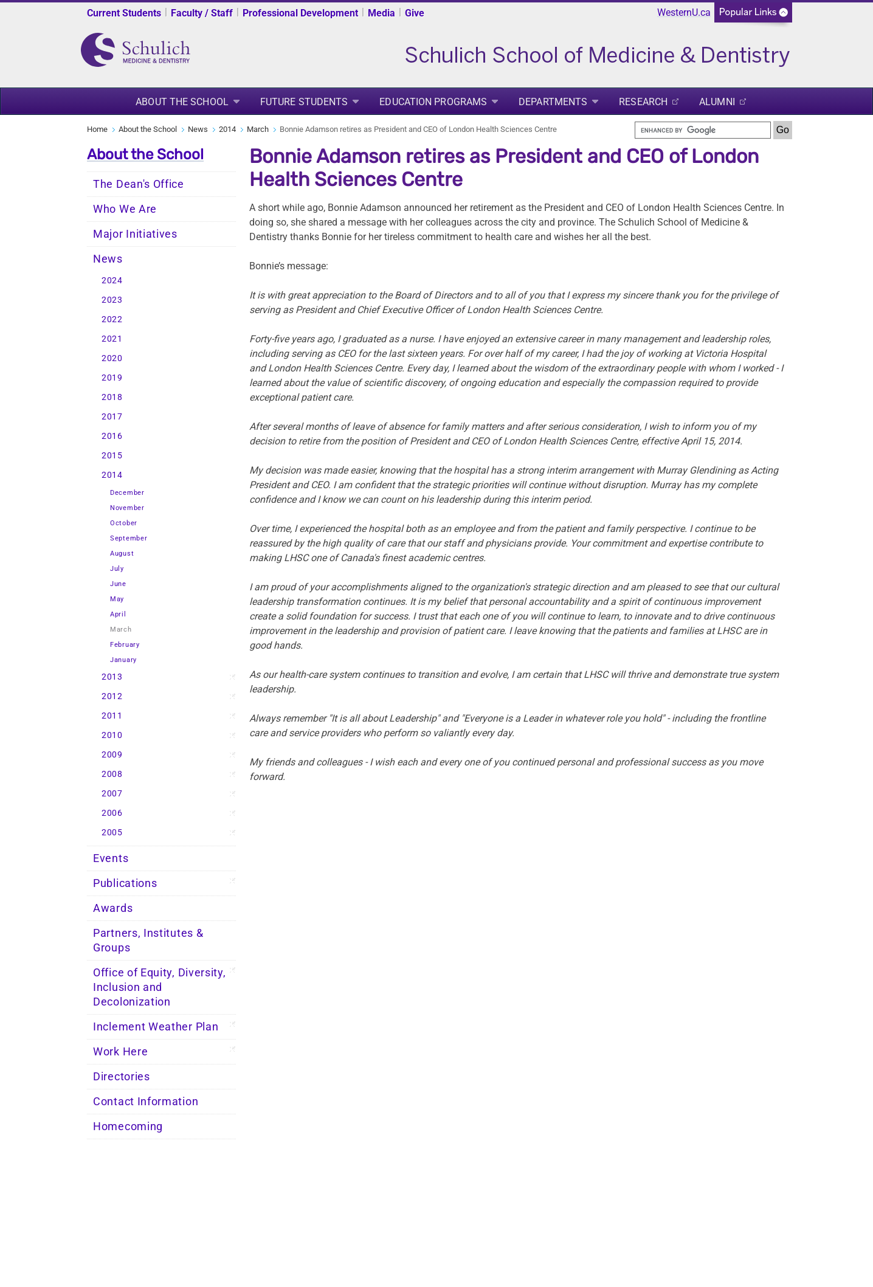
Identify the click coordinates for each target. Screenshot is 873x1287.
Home (97, 129)
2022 (112, 319)
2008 (112, 774)
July (117, 569)
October (123, 523)
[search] (703, 130)
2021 (112, 339)
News (198, 129)
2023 (112, 300)
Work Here (120, 1052)
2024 (112, 280)
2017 (112, 417)
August (122, 553)
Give (414, 13)
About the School (182, 102)
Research (643, 102)
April (118, 614)
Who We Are (125, 209)
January (123, 660)
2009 (112, 755)
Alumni (717, 102)
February (125, 645)
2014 (227, 129)
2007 (112, 793)
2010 (112, 735)
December (127, 493)
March (258, 129)
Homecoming (128, 1126)
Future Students (304, 102)
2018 (112, 397)
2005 (112, 832)
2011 (112, 716)
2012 (112, 696)
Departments (553, 102)
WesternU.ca (684, 12)
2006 (112, 813)
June (118, 584)
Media (381, 13)
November (127, 508)
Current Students (124, 13)
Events (110, 858)
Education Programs (433, 102)
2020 (112, 358)
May (117, 599)
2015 (112, 455)
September (128, 538)
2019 (112, 378)
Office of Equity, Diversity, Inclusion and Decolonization (159, 987)
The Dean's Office (138, 184)
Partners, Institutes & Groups (148, 940)
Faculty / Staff (202, 13)
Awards (113, 908)
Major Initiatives (135, 234)
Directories (121, 1077)
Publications (125, 883)
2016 (112, 436)
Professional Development (300, 13)
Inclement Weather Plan (155, 1027)
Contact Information (145, 1102)
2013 (112, 677)
